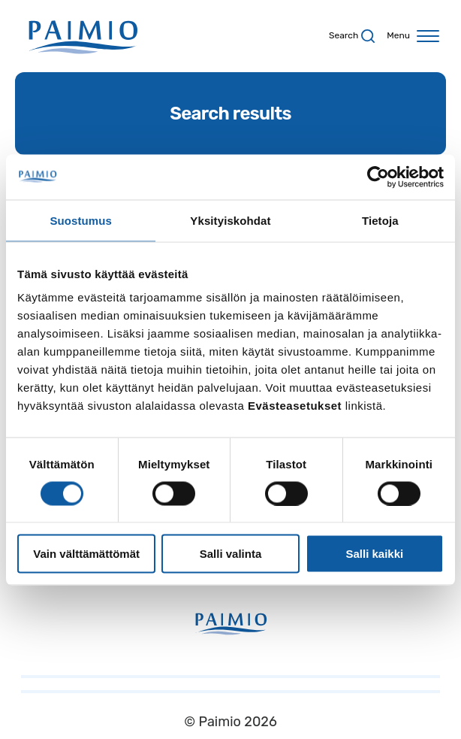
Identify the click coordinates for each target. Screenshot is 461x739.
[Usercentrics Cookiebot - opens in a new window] (378, 176)
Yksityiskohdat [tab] (230, 220)
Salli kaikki (374, 553)
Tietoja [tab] (380, 220)
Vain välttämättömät (86, 553)
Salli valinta (231, 553)
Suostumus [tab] (81, 220)
